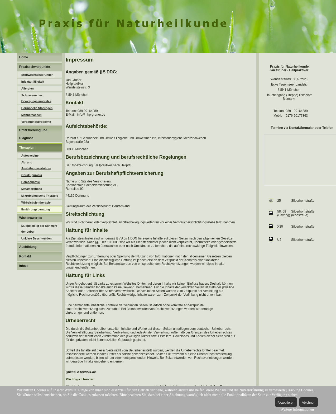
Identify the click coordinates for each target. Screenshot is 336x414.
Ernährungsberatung (35, 209)
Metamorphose (31, 188)
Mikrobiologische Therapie (39, 195)
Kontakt (25, 256)
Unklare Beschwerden (36, 238)
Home (23, 57)
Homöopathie (30, 182)
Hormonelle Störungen (37, 108)
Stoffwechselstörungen (37, 74)
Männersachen (31, 114)
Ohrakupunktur (31, 175)
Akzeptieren (286, 402)
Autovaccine (30, 155)
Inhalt (23, 266)
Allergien (27, 88)
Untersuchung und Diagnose (33, 134)
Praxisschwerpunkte (34, 67)
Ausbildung (28, 247)
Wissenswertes (30, 218)
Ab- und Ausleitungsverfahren (36, 165)
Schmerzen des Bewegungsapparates (36, 98)
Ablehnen (308, 402)
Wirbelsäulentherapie (36, 202)
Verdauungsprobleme (36, 121)
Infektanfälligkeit (32, 81)
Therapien (26, 147)
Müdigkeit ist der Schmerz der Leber (39, 228)
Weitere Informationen (297, 409)
